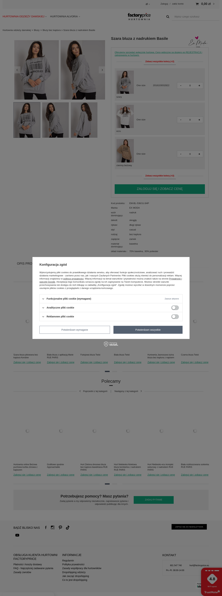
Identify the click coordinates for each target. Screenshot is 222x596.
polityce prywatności (73, 278)
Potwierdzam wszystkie (148, 329)
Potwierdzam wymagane (74, 329)
